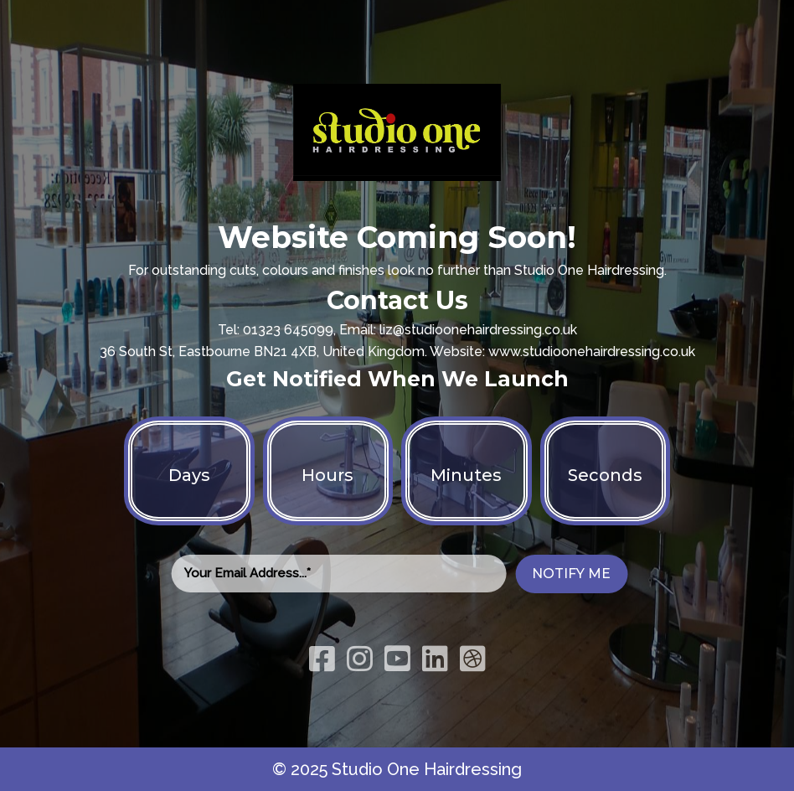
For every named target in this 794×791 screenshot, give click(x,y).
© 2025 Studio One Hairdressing (397, 769)
